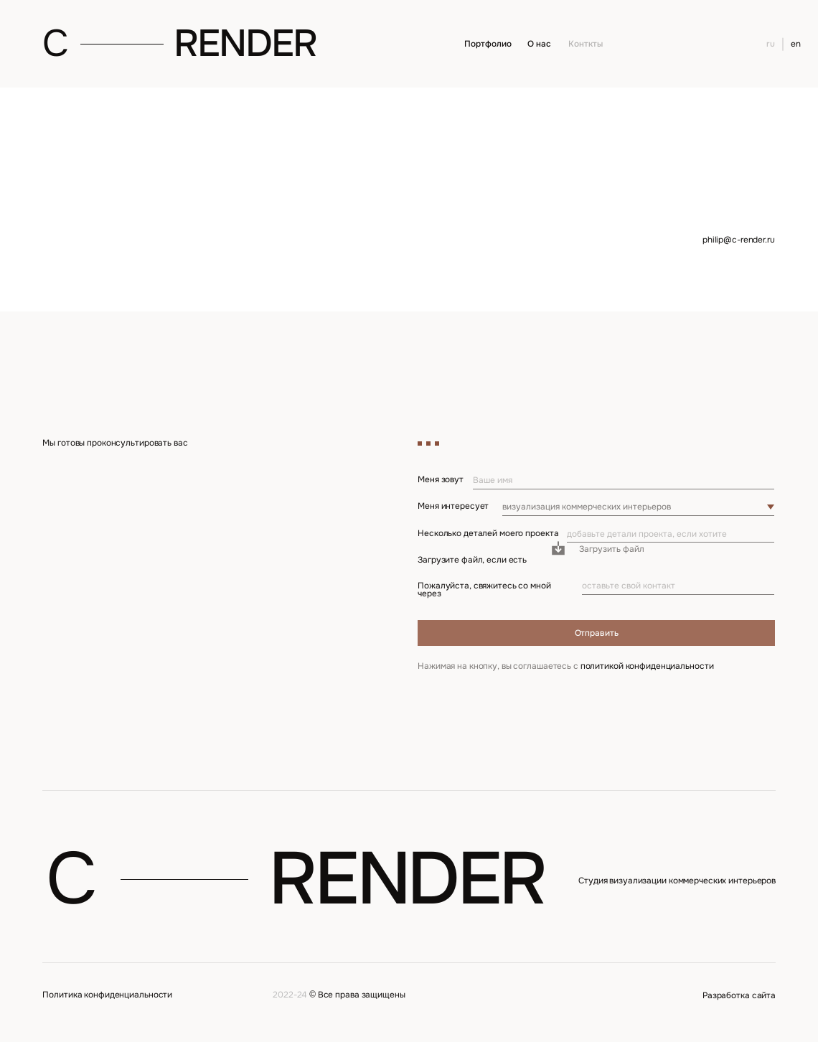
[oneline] (670, 534)
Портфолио (487, 44)
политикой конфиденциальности (647, 666)
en (796, 44)
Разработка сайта (739, 995)
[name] (623, 480)
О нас (538, 44)
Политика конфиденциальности (107, 994)
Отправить (597, 633)
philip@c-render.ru (738, 239)
